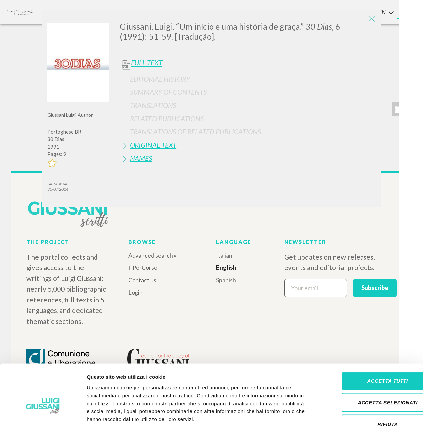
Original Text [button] (153, 145)
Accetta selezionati (368, 362)
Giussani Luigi (62, 115)
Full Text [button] (146, 63)
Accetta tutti (367, 340)
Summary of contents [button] (168, 92)
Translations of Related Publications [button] (195, 131)
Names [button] (141, 158)
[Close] (370, 19)
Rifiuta (368, 383)
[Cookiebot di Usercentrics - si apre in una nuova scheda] (43, 414)
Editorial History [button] (160, 79)
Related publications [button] (167, 118)
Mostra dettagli (347, 414)
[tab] (247, 78)
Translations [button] (153, 105)
